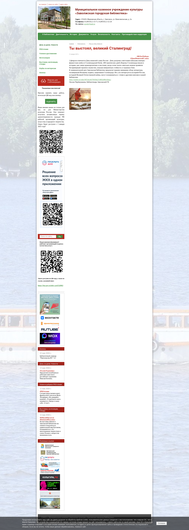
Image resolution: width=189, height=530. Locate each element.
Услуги (93, 34)
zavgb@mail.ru (89, 24)
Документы (84, 34)
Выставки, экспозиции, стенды (48, 63)
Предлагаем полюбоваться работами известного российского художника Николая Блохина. (49, 374)
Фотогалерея (44, 58)
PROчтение (43, 49)
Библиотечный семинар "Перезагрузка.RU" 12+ (48, 357)
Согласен (161, 523)
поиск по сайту (53, 4)
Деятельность (62, 34)
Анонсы (42, 73)
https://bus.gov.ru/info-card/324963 (50, 285)
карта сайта (64, 4)
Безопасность (104, 34)
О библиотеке (48, 34)
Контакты (116, 34)
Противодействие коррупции (134, 34)
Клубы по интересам (47, 68)
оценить (51, 101)
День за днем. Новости (48, 45)
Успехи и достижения (48, 54)
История (73, 34)
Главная (71, 43)
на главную (42, 4)
